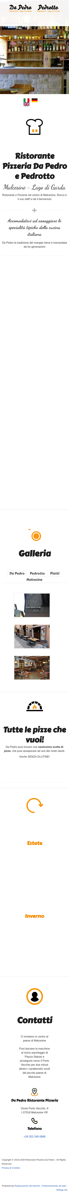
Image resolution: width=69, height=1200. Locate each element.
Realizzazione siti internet (27, 1186)
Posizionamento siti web (54, 1186)
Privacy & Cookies (11, 1168)
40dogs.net (61, 1190)
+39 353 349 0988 (34, 1136)
